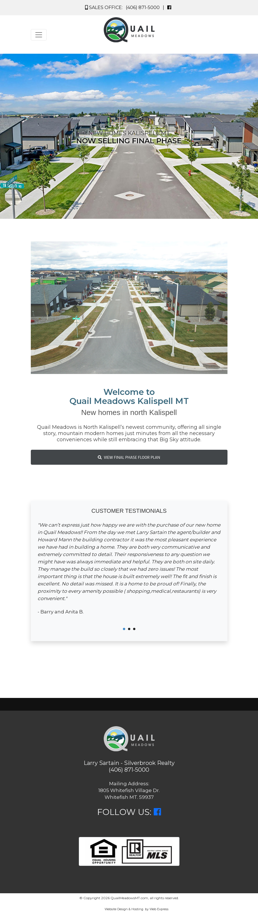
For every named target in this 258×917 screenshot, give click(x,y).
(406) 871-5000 (143, 7)
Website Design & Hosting (124, 909)
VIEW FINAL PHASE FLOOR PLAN (129, 457)
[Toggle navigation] (39, 34)
